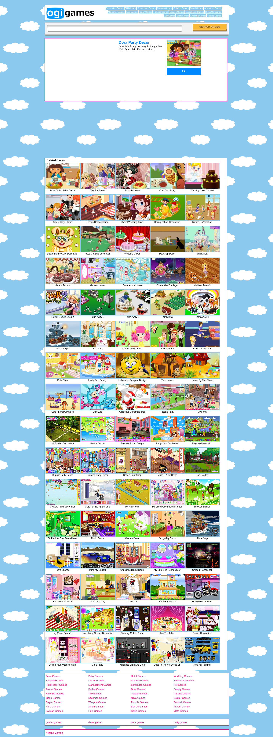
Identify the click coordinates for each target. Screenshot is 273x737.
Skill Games (130, 8)
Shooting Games (198, 16)
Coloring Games (180, 8)
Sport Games (183, 16)
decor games (95, 722)
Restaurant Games (184, 680)
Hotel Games (138, 676)
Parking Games (182, 693)
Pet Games (180, 684)
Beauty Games (182, 689)
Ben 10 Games (139, 706)
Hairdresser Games (56, 684)
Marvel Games (182, 706)
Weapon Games (97, 702)
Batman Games (54, 711)
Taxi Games (94, 693)
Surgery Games (139, 680)
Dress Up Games (213, 12)
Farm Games (53, 676)
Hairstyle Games (55, 693)
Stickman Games (97, 697)
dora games (137, 722)
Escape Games (177, 12)
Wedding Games (183, 676)
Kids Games (131, 12)
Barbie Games (96, 689)
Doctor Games (96, 680)
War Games (169, 16)
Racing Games (214, 16)
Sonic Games (138, 711)
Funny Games (145, 12)
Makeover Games (116, 12)
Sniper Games (53, 702)
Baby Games (95, 676)
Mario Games (53, 697)
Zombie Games (139, 702)
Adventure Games (212, 8)
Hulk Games (95, 711)
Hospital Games (54, 680)
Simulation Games (141, 684)
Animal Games (54, 689)
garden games (53, 722)
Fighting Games (161, 12)
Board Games (196, 8)
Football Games (182, 702)
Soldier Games (182, 697)
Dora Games (138, 689)
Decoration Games (114, 8)
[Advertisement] (77, 66)
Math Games (181, 711)
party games (180, 722)
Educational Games (195, 12)
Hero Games (53, 706)
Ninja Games (138, 697)
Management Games (99, 684)
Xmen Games (95, 706)
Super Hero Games (146, 8)
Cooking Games (164, 8)
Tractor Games (139, 693)
